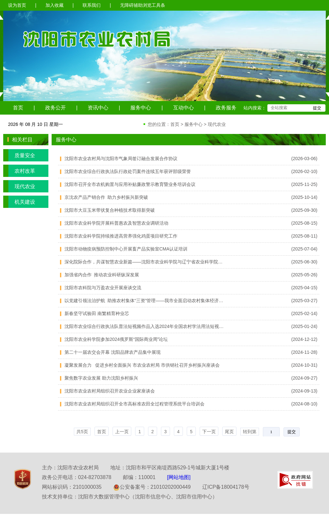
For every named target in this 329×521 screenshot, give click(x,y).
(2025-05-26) (304, 274)
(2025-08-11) (304, 236)
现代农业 (217, 124)
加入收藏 (54, 5)
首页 (18, 107)
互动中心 (183, 107)
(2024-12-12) (304, 339)
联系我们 (92, 5)
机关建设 (19, 202)
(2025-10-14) (304, 197)
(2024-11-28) (304, 352)
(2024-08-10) (304, 403)
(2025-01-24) (304, 326)
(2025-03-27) (304, 300)
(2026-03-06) (304, 158)
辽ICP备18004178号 (225, 487)
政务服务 (226, 107)
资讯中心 (98, 107)
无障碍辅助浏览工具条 (142, 5)
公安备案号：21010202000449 (152, 487)
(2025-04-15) (304, 287)
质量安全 (19, 155)
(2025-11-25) (304, 184)
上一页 (122, 431)
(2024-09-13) (304, 390)
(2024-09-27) (304, 378)
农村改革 (19, 171)
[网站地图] (179, 477)
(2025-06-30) (304, 261)
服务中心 (140, 107)
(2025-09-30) (304, 210)
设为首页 (17, 5)
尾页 (229, 431)
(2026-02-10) (304, 171)
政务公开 (55, 107)
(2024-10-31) (304, 365)
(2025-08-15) (304, 223)
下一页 (209, 431)
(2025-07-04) (304, 248)
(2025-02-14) (304, 313)
